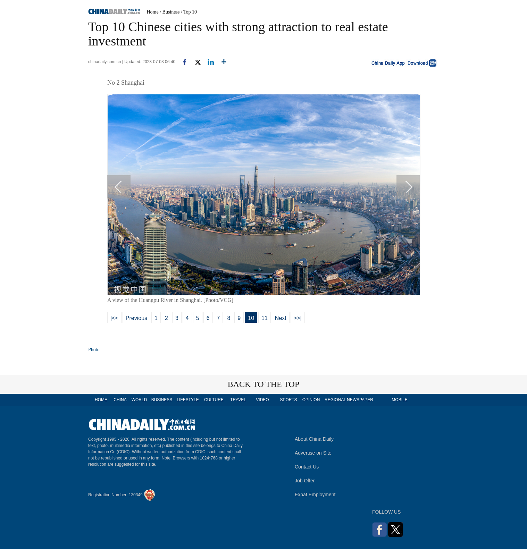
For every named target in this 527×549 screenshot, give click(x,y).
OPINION (311, 399)
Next (280, 318)
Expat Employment (315, 494)
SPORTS (288, 399)
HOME (101, 399)
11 (264, 318)
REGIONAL (335, 399)
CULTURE (214, 399)
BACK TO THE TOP (264, 384)
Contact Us (307, 467)
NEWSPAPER (360, 399)
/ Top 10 (189, 12)
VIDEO (262, 399)
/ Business (169, 12)
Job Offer (305, 480)
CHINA (120, 399)
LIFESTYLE (188, 399)
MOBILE (399, 399)
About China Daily (314, 439)
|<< (114, 318)
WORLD (139, 399)
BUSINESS (162, 399)
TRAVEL (238, 399)
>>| (298, 318)
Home (153, 12)
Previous (136, 318)
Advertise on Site (313, 453)
